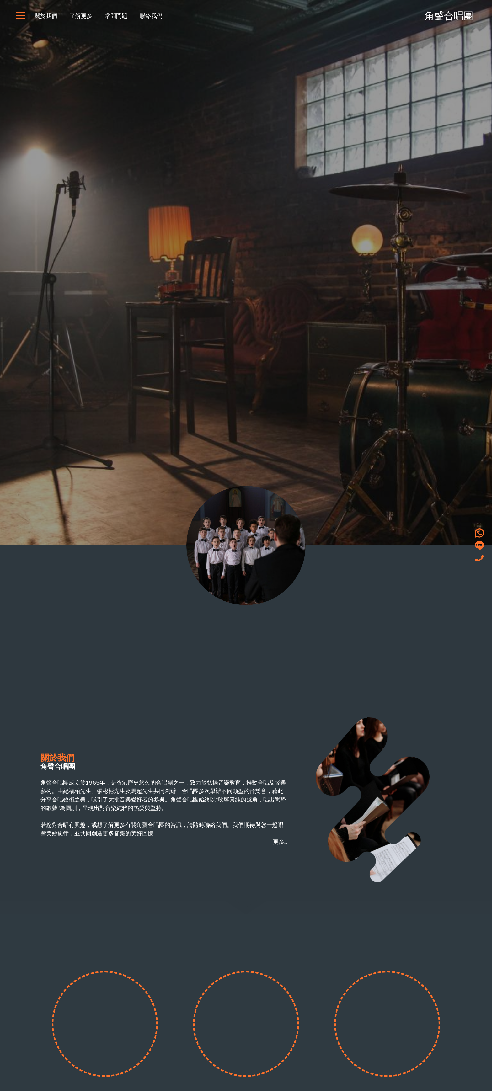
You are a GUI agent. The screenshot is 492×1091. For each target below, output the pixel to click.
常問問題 (116, 15)
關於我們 (46, 15)
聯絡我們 (151, 15)
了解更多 (81, 15)
